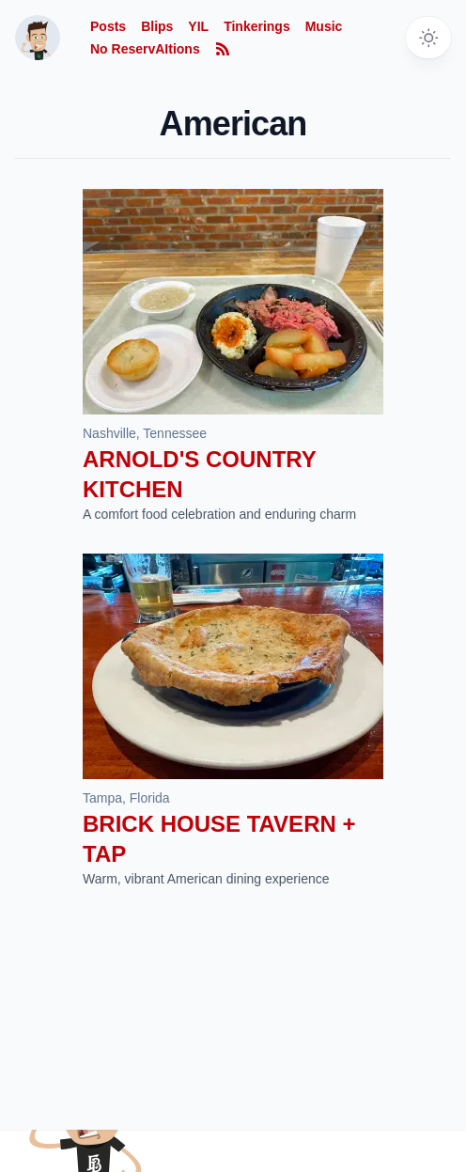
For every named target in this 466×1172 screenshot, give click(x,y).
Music (324, 26)
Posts (108, 26)
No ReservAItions (145, 48)
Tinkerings (257, 26)
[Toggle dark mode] (428, 37)
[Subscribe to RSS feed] (222, 48)
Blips (157, 26)
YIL (198, 26)
